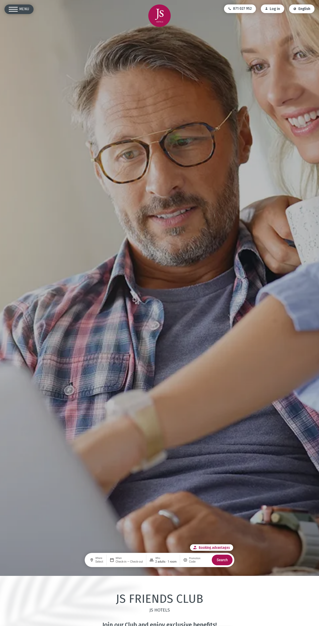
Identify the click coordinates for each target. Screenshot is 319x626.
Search (222, 560)
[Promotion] (199, 561)
